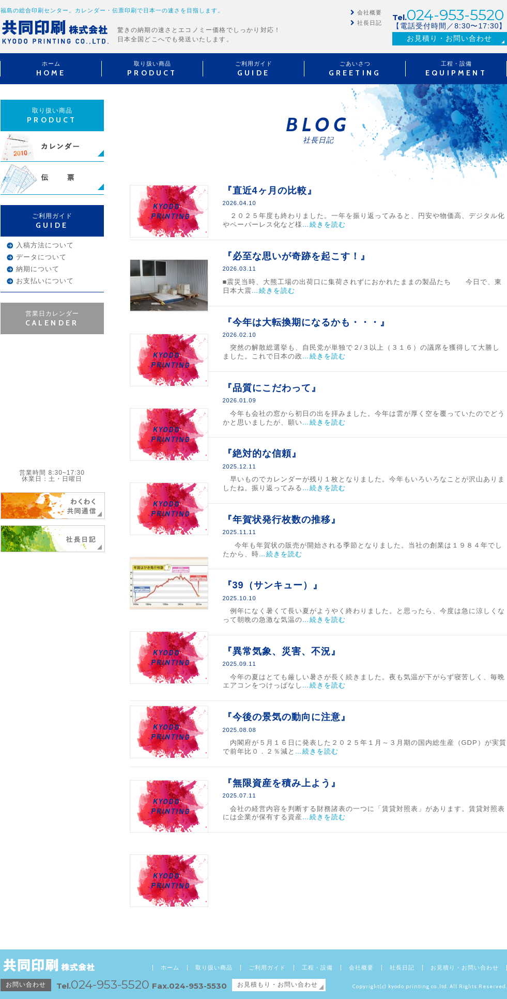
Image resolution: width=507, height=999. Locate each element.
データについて (41, 257)
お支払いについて (45, 281)
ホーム (170, 968)
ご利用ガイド (267, 968)
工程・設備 (317, 968)
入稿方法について (45, 245)
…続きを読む (324, 224)
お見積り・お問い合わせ (449, 38)
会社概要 (369, 12)
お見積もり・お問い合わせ (277, 984)
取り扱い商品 (214, 968)
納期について (37, 269)
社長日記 (369, 23)
